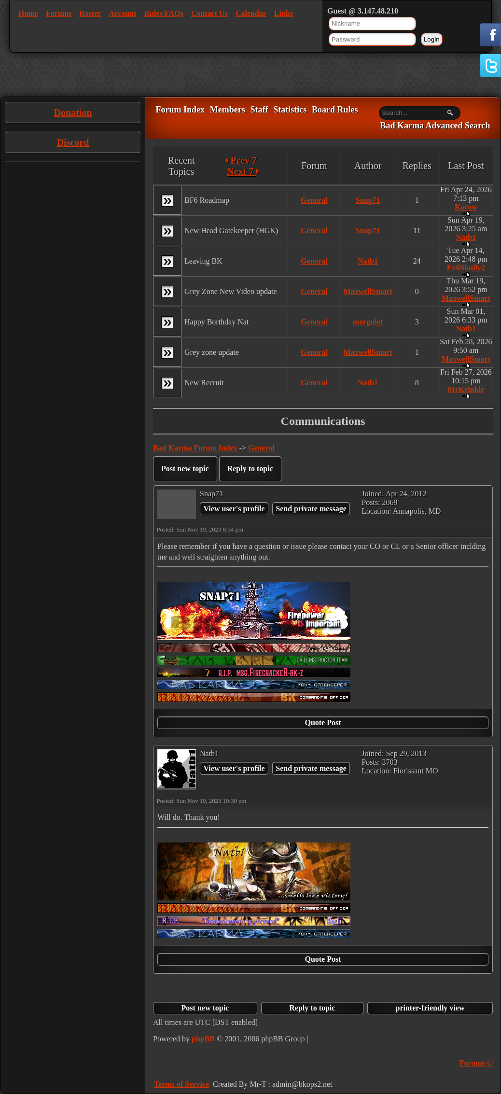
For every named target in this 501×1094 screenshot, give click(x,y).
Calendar (251, 13)
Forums (58, 13)
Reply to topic (250, 468)
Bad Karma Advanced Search (435, 126)
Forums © (476, 1063)
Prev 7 (241, 160)
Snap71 (368, 200)
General (314, 200)
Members (227, 109)
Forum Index (180, 109)
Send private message (311, 509)
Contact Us (209, 13)
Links (283, 13)
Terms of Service (181, 1084)
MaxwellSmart (367, 291)
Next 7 (243, 171)
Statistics (289, 109)
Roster (90, 13)
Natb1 (466, 237)
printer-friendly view (430, 1008)
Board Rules (335, 109)
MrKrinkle (466, 389)
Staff (259, 109)
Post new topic (185, 468)
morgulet (368, 322)
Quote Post (323, 722)
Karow (466, 207)
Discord (73, 142)
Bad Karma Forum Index (195, 448)
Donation (73, 112)
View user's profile (233, 509)
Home (28, 13)
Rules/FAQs (163, 13)
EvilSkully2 (466, 268)
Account (123, 13)
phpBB (203, 1039)
